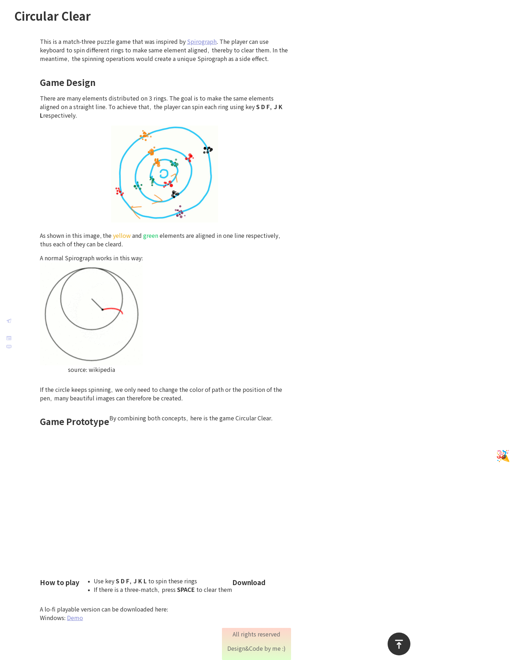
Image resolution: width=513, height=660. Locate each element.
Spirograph (217, 42)
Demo (90, 618)
